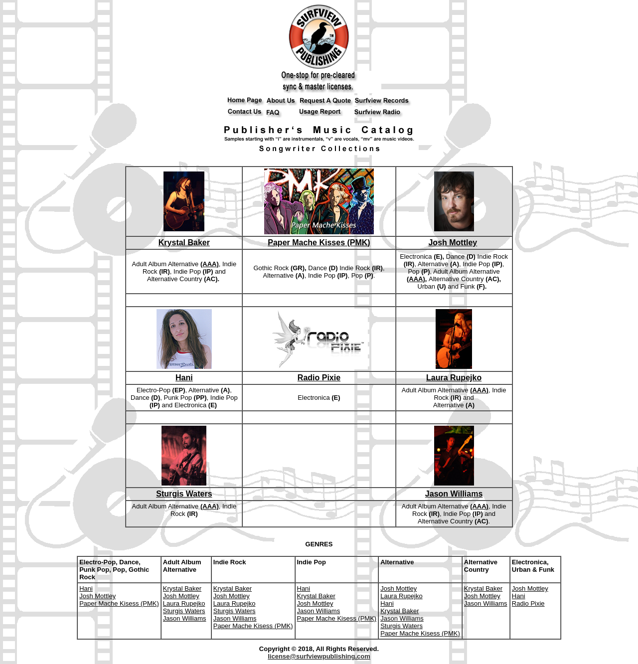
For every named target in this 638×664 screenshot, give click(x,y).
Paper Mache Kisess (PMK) (119, 603)
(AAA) (209, 264)
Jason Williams (453, 494)
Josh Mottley (452, 242)
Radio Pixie (319, 377)
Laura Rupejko (453, 377)
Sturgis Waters (184, 494)
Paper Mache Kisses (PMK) (319, 242)
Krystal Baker (184, 242)
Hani (184, 377)
